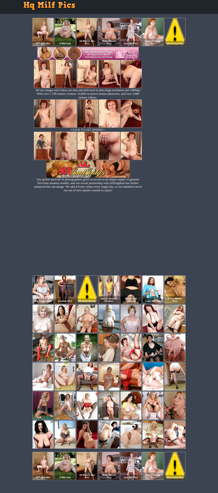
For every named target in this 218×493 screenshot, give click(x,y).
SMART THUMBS (114, 481)
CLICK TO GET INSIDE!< (88, 129)
